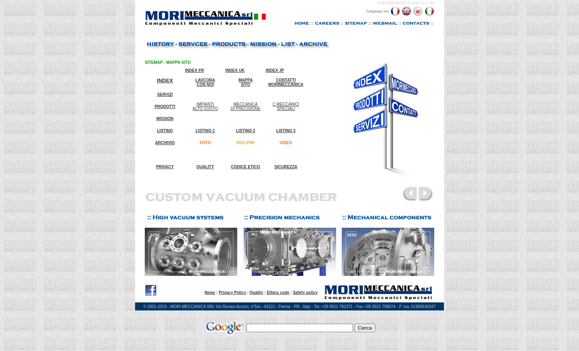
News (210, 292)
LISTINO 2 (245, 131)
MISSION (164, 118)
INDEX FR (194, 70)
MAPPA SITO (245, 82)
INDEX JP (275, 70)
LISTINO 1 (205, 131)
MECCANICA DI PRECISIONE (245, 106)
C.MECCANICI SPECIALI (286, 106)
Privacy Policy (232, 292)
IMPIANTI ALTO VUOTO (205, 106)
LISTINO (165, 131)
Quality (256, 292)
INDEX (165, 81)
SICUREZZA (285, 167)
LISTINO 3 (286, 131)
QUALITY (205, 167)
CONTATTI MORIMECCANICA (285, 82)
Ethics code (278, 292)
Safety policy (305, 292)
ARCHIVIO (165, 143)
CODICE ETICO (245, 167)
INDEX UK (235, 70)
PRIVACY (165, 167)
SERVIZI (165, 94)
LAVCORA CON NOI (205, 82)
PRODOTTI (164, 106)
